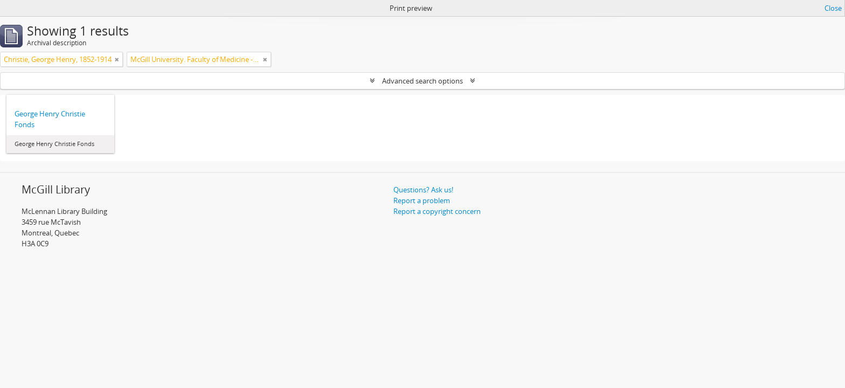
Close (833, 8)
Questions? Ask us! (423, 190)
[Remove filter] (117, 59)
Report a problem (421, 200)
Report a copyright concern (437, 211)
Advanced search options (422, 81)
